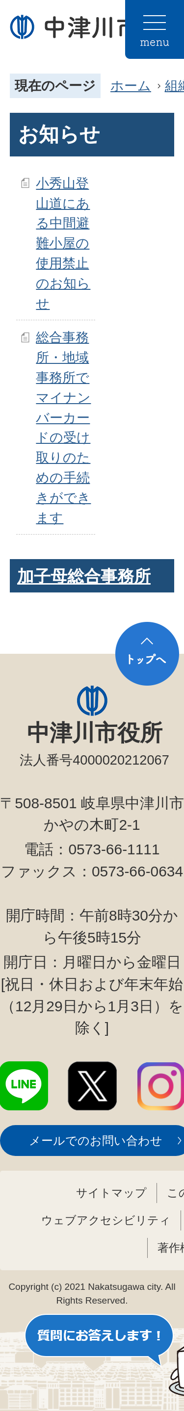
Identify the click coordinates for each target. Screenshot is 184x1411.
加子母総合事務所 (84, 576)
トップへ (147, 654)
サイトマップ (111, 1192)
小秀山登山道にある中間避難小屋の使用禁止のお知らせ (63, 243)
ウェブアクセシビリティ (106, 1220)
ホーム (130, 85)
